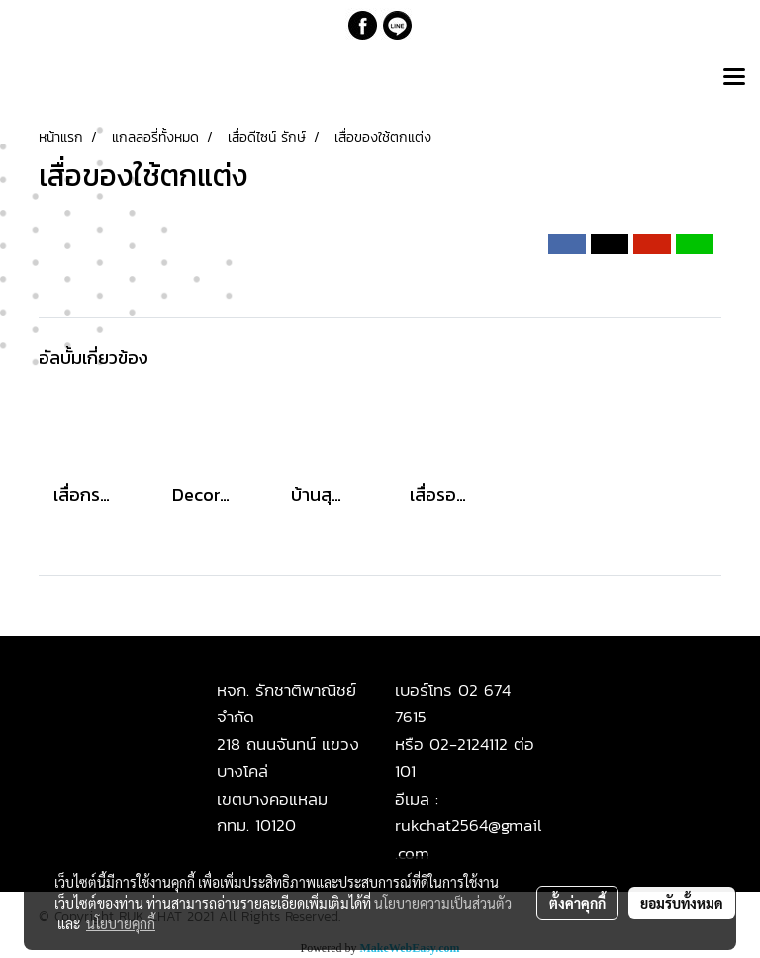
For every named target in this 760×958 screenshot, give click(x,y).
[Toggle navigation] (734, 78)
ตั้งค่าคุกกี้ (577, 902)
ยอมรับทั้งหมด (681, 902)
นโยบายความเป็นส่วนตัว (443, 902)
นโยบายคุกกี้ (120, 923)
